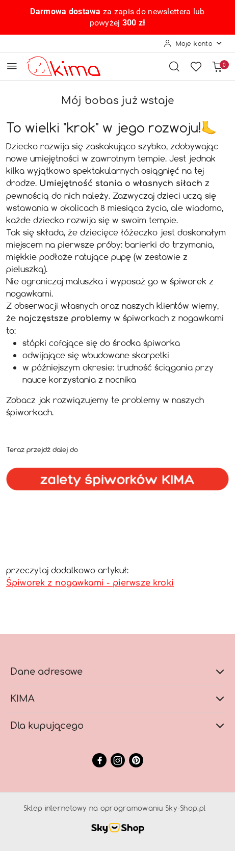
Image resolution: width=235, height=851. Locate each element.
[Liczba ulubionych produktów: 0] (195, 66)
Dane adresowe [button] (117, 672)
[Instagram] (118, 760)
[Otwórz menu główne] (12, 66)
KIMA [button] (117, 699)
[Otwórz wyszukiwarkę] (174, 66)
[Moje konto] (193, 43)
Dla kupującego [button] (117, 726)
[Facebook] (99, 760)
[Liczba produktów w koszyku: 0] (217, 66)
